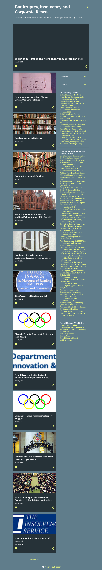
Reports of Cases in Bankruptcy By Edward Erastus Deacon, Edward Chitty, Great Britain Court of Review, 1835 (72, 227)
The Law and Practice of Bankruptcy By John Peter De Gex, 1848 (71, 286)
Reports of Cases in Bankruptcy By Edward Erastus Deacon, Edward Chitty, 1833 (72, 220)
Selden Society (66, 340)
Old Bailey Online (67, 334)
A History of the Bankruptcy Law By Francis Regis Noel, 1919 (73, 157)
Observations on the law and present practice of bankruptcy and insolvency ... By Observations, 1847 (72, 204)
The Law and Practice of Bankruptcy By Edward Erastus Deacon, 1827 (72, 279)
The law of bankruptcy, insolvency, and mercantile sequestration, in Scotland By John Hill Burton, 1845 (71, 293)
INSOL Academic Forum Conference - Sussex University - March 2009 (73, 116)
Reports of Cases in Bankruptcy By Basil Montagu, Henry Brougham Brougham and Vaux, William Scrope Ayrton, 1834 (72, 212)
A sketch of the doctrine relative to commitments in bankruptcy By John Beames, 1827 (72, 162)
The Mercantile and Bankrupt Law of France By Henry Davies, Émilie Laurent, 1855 (72, 313)
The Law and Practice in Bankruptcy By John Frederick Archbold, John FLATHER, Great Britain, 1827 (72, 272)
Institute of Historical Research (72, 327)
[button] (85, 66)
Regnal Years (65, 336)
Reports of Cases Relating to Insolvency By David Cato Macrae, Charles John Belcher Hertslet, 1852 (71, 235)
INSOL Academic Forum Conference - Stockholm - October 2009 (70, 110)
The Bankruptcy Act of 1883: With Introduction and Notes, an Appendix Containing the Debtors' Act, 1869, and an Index (73, 244)
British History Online (68, 325)
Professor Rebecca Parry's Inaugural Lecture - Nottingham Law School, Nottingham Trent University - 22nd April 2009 (73, 140)
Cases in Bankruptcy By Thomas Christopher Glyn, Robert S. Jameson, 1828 (72, 183)
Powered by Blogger (51, 567)
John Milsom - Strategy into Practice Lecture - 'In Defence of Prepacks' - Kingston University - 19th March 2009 (73, 132)
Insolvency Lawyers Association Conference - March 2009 (72, 126)
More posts (34, 559)
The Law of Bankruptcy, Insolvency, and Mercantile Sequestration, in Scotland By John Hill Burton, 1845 (71, 301)
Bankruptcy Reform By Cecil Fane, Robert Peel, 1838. (71, 168)
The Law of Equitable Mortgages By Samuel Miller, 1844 (73, 308)
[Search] (87, 7)
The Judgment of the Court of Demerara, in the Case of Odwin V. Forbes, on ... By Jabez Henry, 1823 (73, 264)
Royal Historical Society (69, 338)
